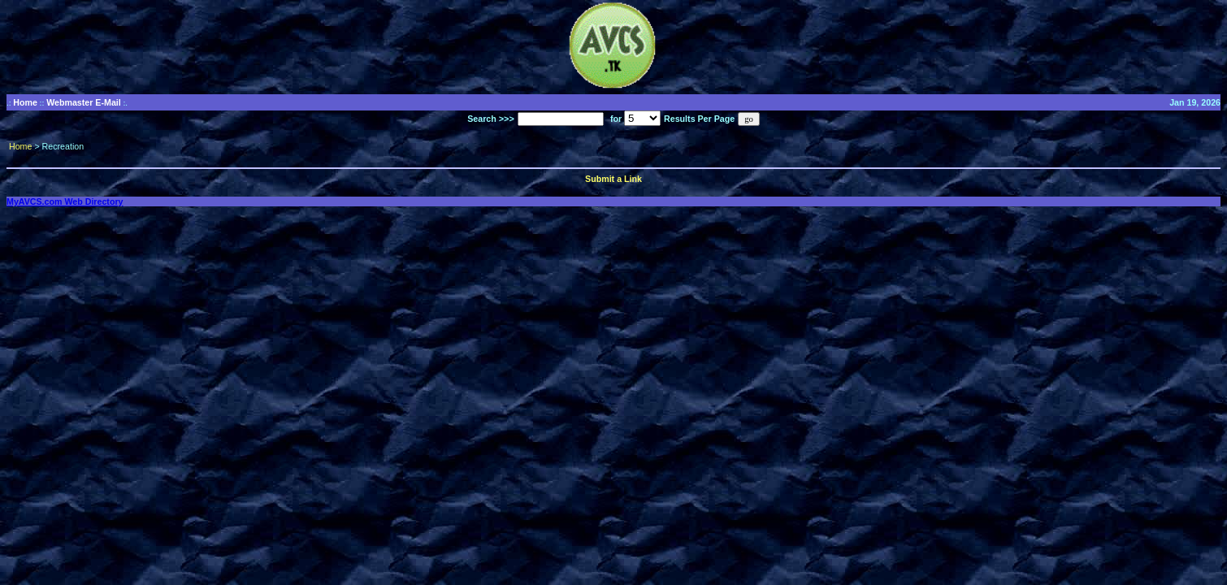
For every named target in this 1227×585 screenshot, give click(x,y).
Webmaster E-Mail (83, 102)
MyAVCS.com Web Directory (65, 201)
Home (25, 102)
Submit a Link (613, 179)
